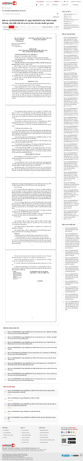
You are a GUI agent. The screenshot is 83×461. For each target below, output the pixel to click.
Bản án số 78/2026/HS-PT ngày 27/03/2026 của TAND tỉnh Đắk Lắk (24, 411)
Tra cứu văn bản (25, 430)
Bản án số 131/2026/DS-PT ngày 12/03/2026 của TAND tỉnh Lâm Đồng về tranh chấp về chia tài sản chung (72, 269)
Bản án (41, 4)
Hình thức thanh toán (44, 432)
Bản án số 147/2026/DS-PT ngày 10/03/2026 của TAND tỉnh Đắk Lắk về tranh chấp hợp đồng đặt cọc (71, 297)
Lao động (66, 23)
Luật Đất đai (21, 459)
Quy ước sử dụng (43, 435)
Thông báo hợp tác (44, 442)
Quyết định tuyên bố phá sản (70, 25)
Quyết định (54, 4)
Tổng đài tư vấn (25, 442)
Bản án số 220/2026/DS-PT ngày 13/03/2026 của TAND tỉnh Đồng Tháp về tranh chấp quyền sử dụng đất (72, 253)
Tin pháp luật (75, 4)
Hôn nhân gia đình (68, 14)
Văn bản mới (65, 4)
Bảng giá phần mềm (44, 430)
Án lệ (47, 4)
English (66, 1)
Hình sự (9, 413)
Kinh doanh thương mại (69, 19)
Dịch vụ (61, 1)
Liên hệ (5, 437)
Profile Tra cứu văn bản (8, 435)
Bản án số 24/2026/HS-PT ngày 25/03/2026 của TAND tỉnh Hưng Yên (71, 230)
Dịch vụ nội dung (25, 439)
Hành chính (10, 400)
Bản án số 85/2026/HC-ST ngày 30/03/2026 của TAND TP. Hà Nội (23, 398)
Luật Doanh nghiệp (15, 459)
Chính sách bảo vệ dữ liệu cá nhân (47, 439)
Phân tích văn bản (25, 432)
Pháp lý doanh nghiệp (26, 435)
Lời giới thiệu (6, 430)
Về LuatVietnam (40, 1)
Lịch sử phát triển (7, 432)
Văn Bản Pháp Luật (6, 459)
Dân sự (9, 394)
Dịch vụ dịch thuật (25, 437)
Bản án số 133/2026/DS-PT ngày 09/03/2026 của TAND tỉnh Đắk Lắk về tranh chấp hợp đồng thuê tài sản (71, 289)
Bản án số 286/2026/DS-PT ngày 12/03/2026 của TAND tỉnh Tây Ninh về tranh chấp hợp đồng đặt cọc (71, 276)
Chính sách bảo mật (44, 437)
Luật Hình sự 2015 (29, 459)
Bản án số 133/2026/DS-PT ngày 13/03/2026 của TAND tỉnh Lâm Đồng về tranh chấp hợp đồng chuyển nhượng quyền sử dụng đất (72, 261)
